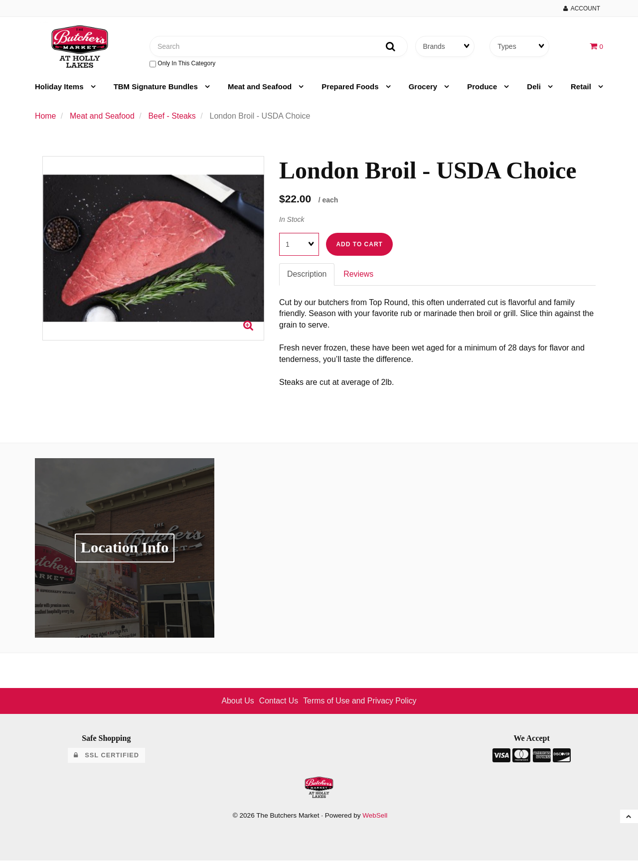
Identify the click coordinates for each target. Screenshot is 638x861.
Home (45, 116)
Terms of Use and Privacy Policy (360, 701)
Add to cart (359, 244)
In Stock (292, 219)
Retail (582, 87)
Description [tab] (307, 274)
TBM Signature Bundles (157, 87)
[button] (596, 46)
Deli (535, 87)
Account (581, 8)
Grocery (424, 87)
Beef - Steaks (173, 116)
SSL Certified (106, 755)
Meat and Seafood (261, 87)
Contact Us (278, 701)
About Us (237, 701)
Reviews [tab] (359, 274)
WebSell (374, 816)
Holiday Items (60, 87)
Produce (483, 87)
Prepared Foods (350, 87)
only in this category (182, 63)
